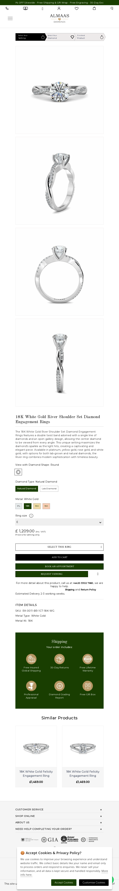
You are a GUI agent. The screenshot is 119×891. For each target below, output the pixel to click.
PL (18, 506)
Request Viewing (52, 574)
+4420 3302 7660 (83, 583)
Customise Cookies (94, 882)
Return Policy (88, 589)
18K (27, 506)
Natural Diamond (26, 488)
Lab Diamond (49, 488)
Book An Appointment (59, 566)
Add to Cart (59, 557)
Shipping (70, 589)
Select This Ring (75, 547)
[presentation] (18, 759)
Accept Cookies (64, 882)
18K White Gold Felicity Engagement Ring (36, 773)
